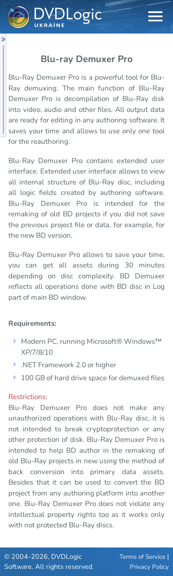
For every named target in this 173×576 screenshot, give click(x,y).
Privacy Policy (149, 567)
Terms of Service (142, 557)
